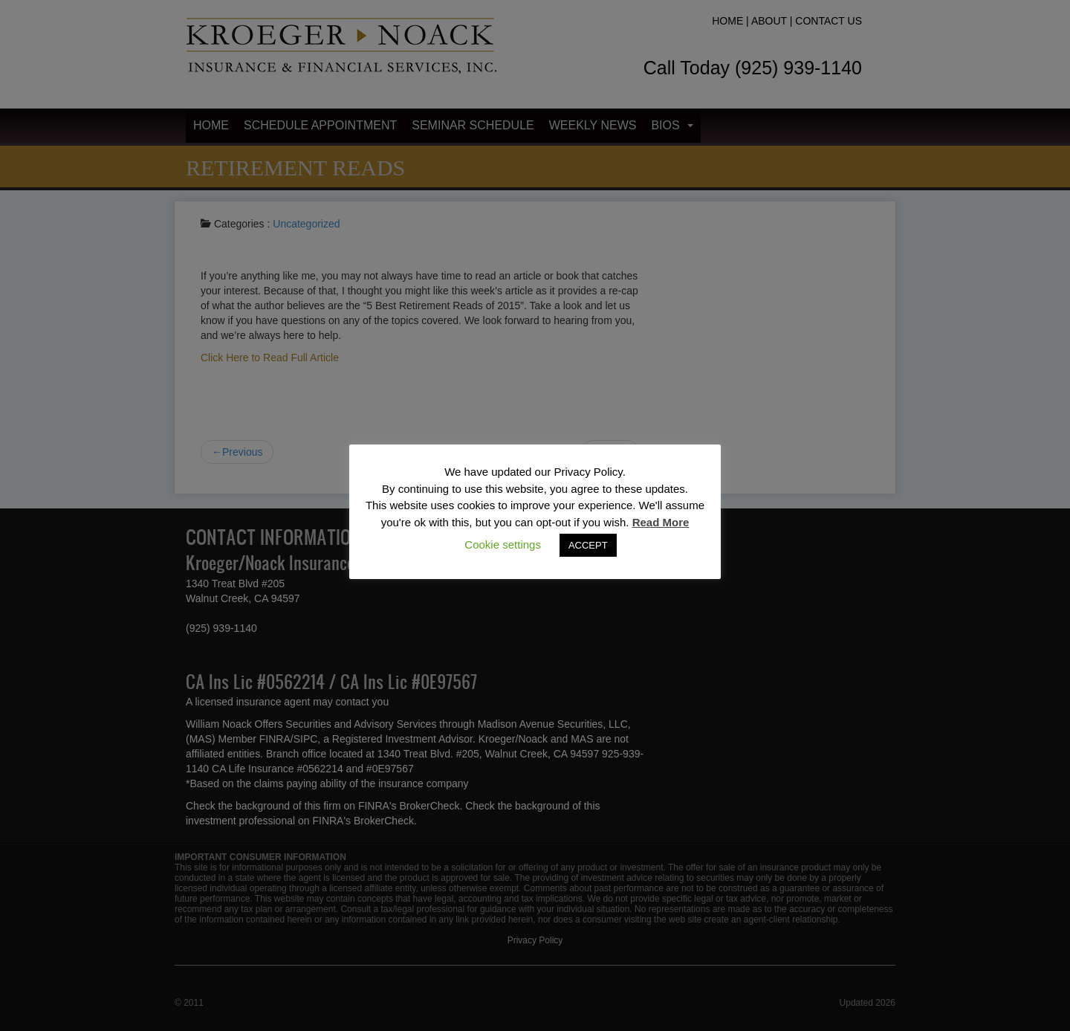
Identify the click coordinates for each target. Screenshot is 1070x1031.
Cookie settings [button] (502, 544)
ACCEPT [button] (588, 545)
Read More (661, 522)
